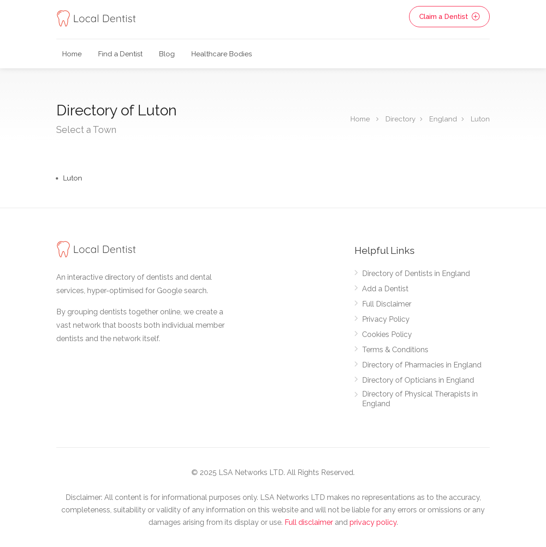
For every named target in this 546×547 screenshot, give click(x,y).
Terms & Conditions (395, 349)
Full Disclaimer (386, 304)
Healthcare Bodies (221, 54)
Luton (480, 119)
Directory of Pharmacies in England (421, 365)
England (443, 119)
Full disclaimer (309, 522)
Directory (400, 119)
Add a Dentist (385, 288)
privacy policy (373, 522)
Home (72, 54)
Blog (167, 54)
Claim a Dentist (449, 16)
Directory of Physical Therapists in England (420, 399)
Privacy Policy (386, 319)
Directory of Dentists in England (416, 273)
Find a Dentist (120, 54)
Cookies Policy (387, 334)
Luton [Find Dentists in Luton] (72, 178)
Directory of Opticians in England (418, 380)
